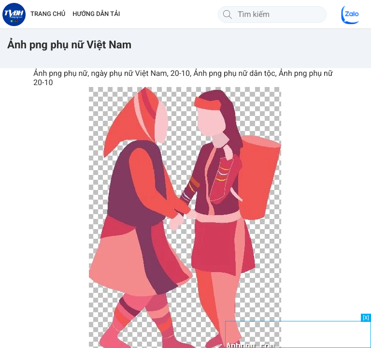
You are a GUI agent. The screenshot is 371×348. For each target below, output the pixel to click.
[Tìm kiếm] (227, 14)
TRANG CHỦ (47, 14)
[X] (366, 318)
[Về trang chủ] (14, 14)
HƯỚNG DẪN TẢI (96, 14)
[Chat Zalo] (351, 14)
